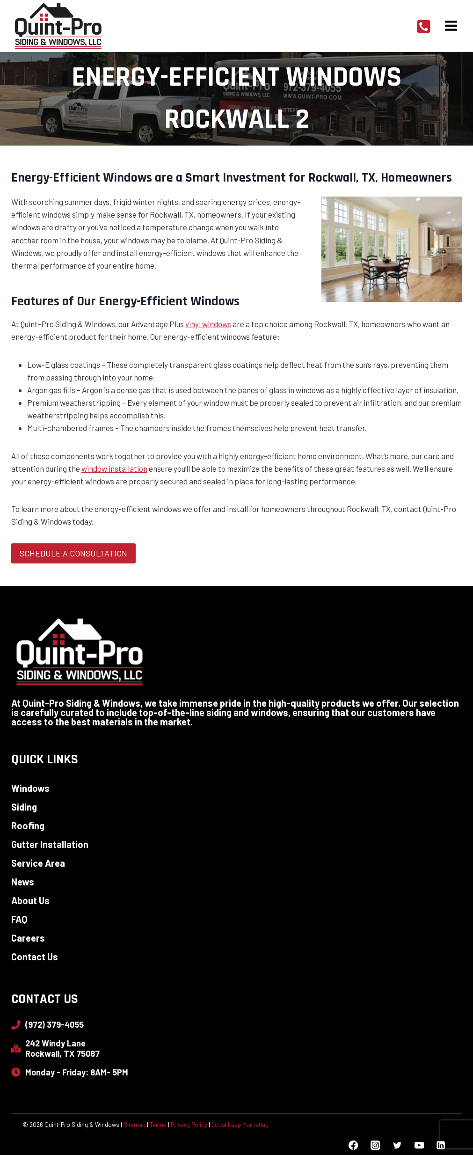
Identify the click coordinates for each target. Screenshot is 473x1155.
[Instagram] (375, 1145)
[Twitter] (397, 1145)
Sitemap (135, 1124)
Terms (158, 1124)
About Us (30, 900)
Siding (24, 806)
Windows (30, 788)
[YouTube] (419, 1145)
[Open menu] (451, 25)
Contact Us (34, 956)
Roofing (27, 825)
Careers (28, 937)
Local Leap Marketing (240, 1124)
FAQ (19, 919)
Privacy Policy (189, 1124)
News (22, 881)
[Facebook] (353, 1145)
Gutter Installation (49, 844)
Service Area (38, 863)
